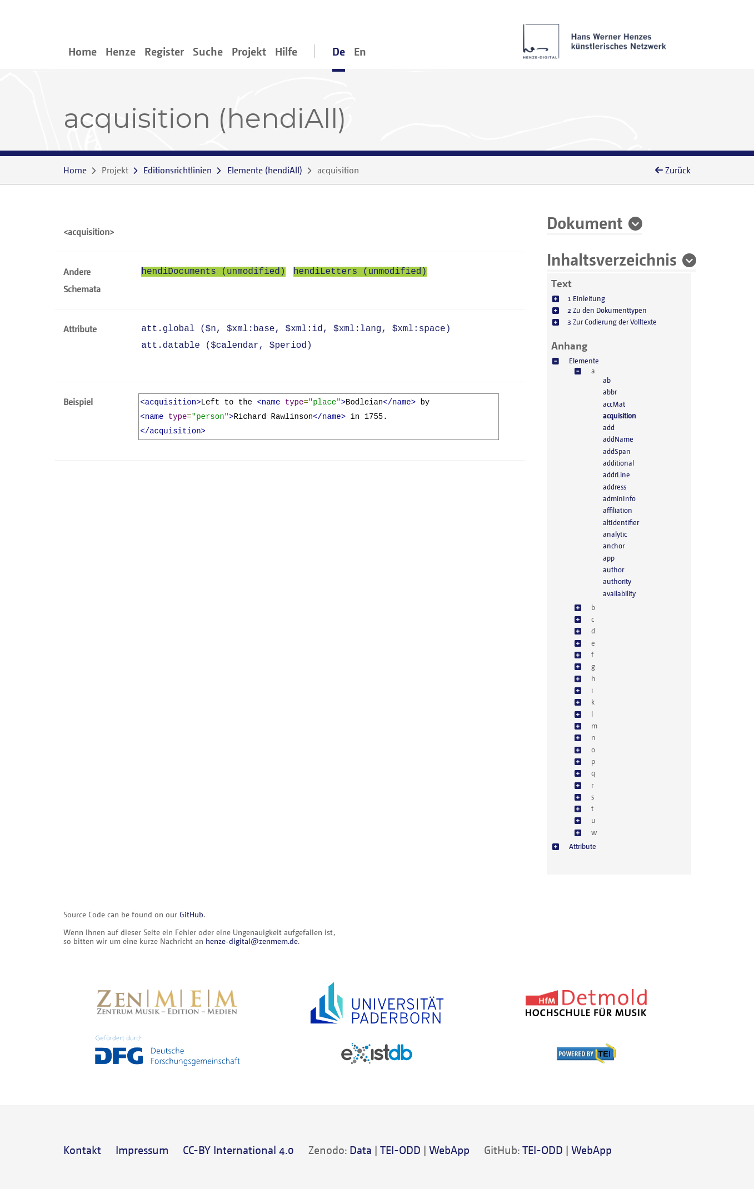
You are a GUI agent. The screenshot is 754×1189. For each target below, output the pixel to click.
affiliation (617, 510)
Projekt (249, 51)
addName (618, 438)
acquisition (619, 415)
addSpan (617, 451)
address (614, 486)
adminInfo (619, 498)
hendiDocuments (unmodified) (213, 272)
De (338, 51)
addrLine (616, 474)
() (264, 170)
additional (618, 462)
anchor (614, 545)
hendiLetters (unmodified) (360, 272)
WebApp (449, 1150)
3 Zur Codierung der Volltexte (612, 321)
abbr (610, 391)
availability (619, 593)
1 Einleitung (586, 298)
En (360, 51)
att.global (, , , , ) (296, 329)
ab (607, 380)
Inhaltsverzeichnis (612, 258)
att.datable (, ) (226, 346)
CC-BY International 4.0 (238, 1150)
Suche (208, 51)
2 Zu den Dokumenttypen (607, 310)
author (613, 569)
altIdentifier (621, 522)
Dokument (585, 222)
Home (82, 51)
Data (360, 1150)
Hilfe (286, 51)
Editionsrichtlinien (177, 170)
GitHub (191, 914)
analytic (615, 533)
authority (617, 581)
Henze (121, 51)
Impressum (142, 1150)
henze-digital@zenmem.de (252, 941)
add (609, 427)
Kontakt (82, 1150)
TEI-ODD (400, 1150)
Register (164, 51)
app (609, 557)
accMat (614, 403)
